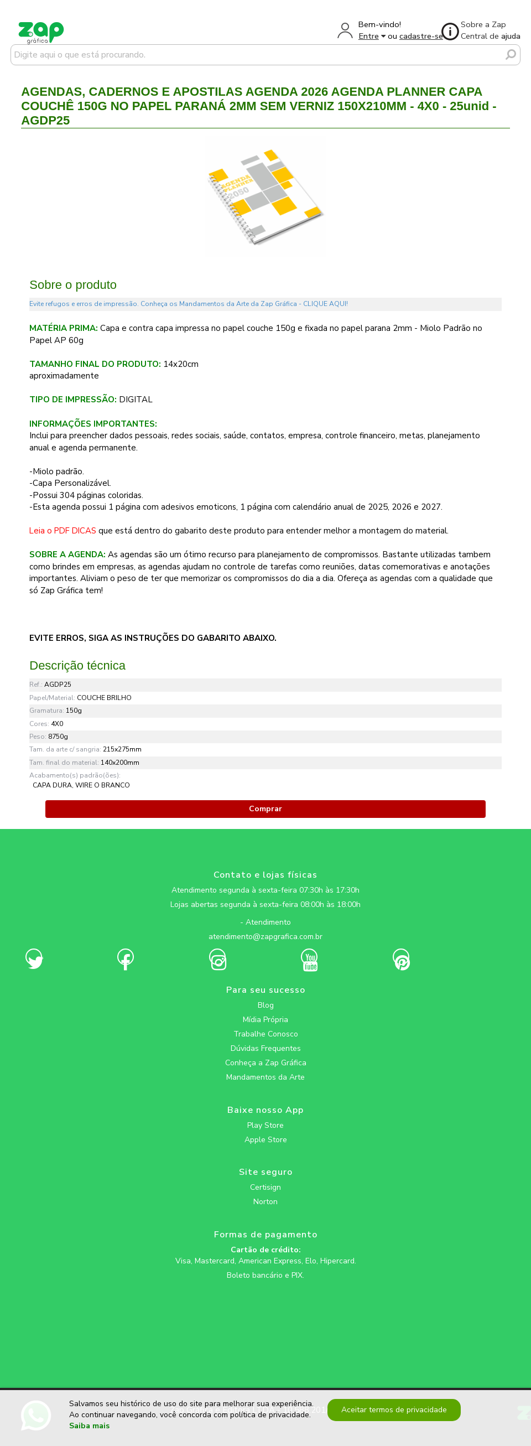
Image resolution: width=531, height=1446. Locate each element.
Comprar (265, 809)
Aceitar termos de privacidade (394, 1409)
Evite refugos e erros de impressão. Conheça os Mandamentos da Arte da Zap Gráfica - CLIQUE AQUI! (188, 303)
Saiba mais (89, 1426)
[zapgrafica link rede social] (265, 913)
